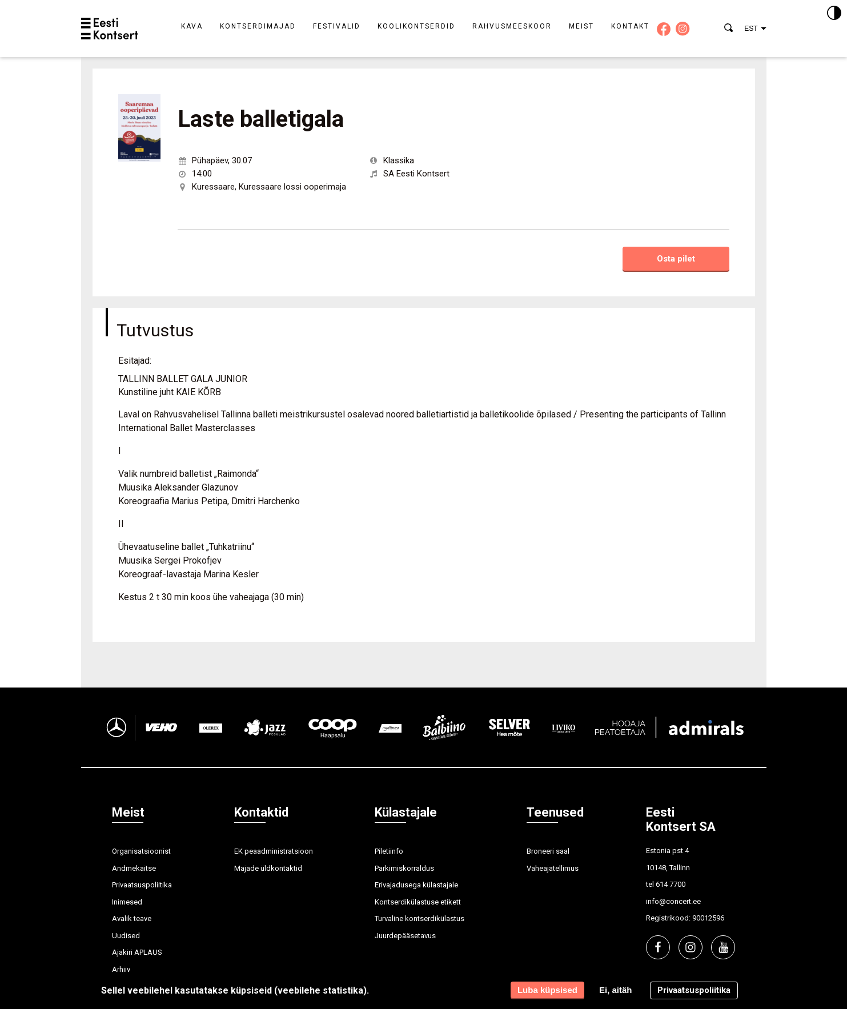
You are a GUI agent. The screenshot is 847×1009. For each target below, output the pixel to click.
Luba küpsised (547, 990)
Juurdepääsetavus (405, 935)
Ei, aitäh (615, 990)
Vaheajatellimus (553, 868)
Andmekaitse (134, 868)
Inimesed (127, 902)
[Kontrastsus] (834, 14)
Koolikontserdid (416, 26)
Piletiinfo (389, 851)
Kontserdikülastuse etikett (418, 902)
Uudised (126, 935)
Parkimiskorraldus (404, 868)
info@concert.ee (673, 901)
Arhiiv (121, 969)
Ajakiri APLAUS (137, 952)
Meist (581, 26)
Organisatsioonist (141, 851)
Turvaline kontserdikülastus (419, 918)
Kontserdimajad (258, 26)
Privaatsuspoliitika (142, 885)
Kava (192, 26)
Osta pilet (676, 259)
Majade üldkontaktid (268, 868)
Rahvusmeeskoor (512, 26)
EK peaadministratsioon (273, 851)
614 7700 (670, 884)
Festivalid (336, 26)
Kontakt (630, 26)
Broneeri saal (548, 851)
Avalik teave (131, 918)
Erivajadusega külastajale (416, 885)
